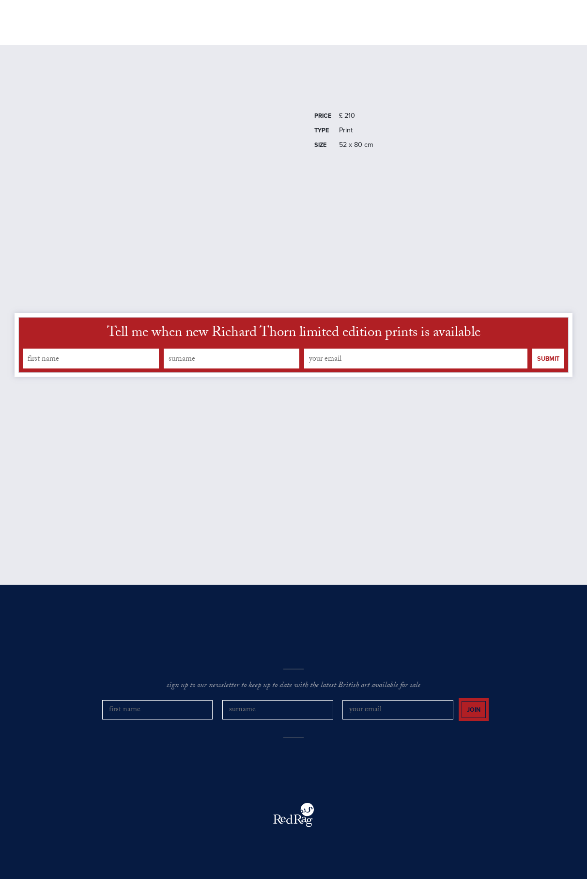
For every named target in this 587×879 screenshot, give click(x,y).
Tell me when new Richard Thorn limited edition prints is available (293, 335)
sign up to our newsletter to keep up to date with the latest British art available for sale (293, 688)
